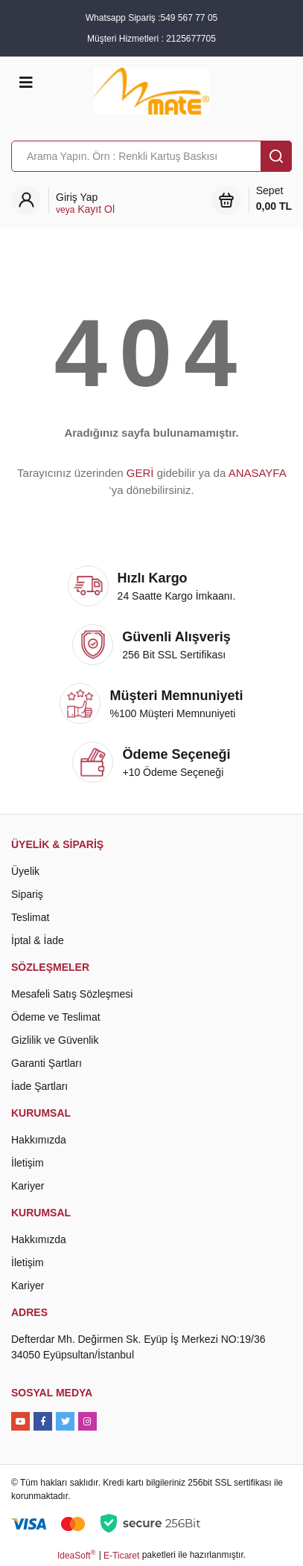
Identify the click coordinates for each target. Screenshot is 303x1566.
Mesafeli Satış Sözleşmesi (72, 994)
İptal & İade (37, 940)
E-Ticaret (121, 1555)
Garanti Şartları (46, 1063)
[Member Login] (85, 203)
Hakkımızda (38, 1140)
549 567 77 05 (188, 18)
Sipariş (27, 894)
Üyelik (25, 871)
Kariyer (27, 1186)
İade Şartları (39, 1086)
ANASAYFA (257, 472)
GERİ (140, 472)
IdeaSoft (76, 1555)
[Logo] (151, 90)
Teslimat (30, 917)
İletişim (27, 1163)
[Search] (151, 156)
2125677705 (191, 38)
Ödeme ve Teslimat (56, 1017)
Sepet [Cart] (274, 199)
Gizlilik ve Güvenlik (54, 1040)
